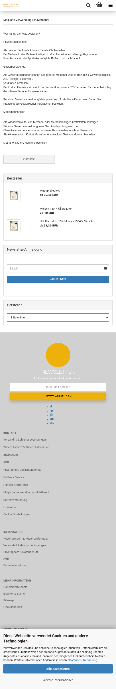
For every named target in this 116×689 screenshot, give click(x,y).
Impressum (10, 454)
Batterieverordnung (15, 500)
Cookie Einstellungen (16, 514)
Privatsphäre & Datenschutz (20, 552)
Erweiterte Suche (14, 593)
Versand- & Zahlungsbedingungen (24, 439)
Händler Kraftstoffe (15, 484)
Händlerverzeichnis (15, 587)
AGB (6, 462)
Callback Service (13, 477)
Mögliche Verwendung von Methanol (26, 492)
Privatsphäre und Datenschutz (22, 469)
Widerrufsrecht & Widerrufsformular (26, 447)
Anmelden (58, 279)
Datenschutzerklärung (83, 660)
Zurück (29, 159)
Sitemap (8, 600)
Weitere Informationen (58, 680)
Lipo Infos (9, 507)
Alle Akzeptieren (58, 669)
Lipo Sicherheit (12, 607)
